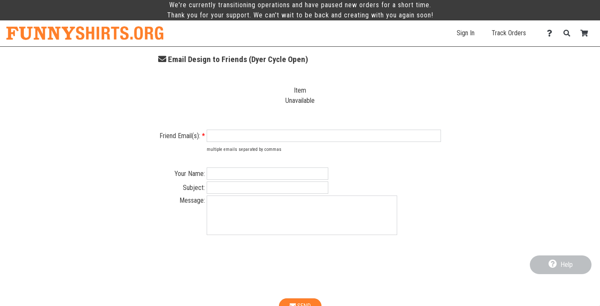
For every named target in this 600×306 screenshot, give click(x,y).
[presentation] (300, 274)
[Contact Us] (551, 33)
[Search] (569, 33)
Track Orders (509, 33)
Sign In (466, 33)
